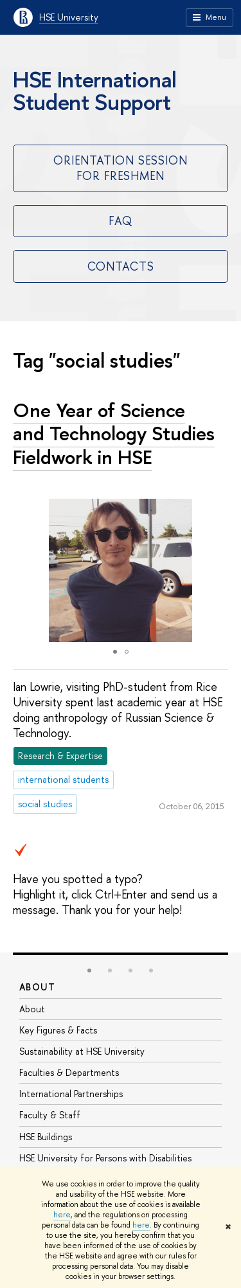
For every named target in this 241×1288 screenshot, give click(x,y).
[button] (216, 570)
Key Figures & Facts (58, 1030)
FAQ (120, 221)
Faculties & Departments (69, 1072)
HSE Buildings (45, 1137)
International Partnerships (71, 1093)
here (62, 1215)
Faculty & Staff (49, 1115)
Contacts (120, 266)
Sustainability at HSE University (82, 1051)
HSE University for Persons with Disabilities (105, 1158)
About (37, 987)
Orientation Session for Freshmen (120, 167)
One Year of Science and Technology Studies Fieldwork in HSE (114, 433)
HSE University (68, 17)
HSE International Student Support (95, 90)
